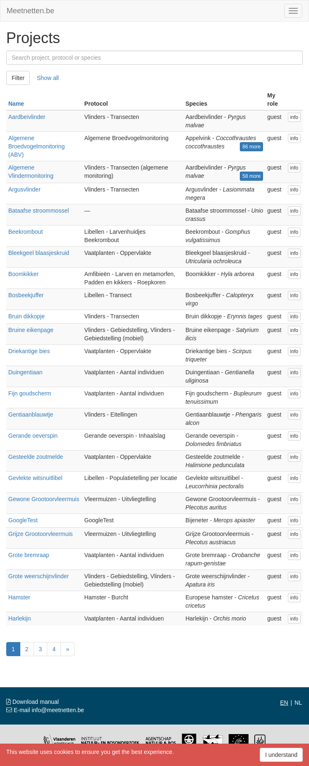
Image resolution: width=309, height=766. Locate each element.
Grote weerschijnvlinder (38, 576)
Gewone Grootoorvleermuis (43, 499)
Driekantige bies (29, 351)
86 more (251, 147)
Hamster (19, 597)
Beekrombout (25, 231)
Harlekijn (19, 618)
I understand (281, 754)
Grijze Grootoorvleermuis (40, 534)
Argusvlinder (24, 189)
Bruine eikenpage (30, 330)
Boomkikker (23, 274)
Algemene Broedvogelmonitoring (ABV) (36, 146)
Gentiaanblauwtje (30, 414)
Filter (18, 78)
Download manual (32, 701)
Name (16, 103)
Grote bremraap (28, 555)
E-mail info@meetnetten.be (45, 710)
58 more (251, 176)
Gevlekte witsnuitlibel (35, 478)
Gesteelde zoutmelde (35, 456)
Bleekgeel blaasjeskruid (38, 253)
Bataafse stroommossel (38, 210)
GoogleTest (23, 520)
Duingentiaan (25, 372)
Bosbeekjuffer (25, 295)
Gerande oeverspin (33, 435)
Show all (48, 78)
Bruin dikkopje (26, 316)
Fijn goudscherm (29, 393)
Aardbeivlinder (27, 117)
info (294, 117)
